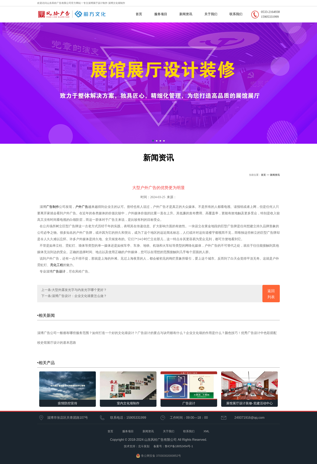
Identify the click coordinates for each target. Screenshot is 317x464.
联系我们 (235, 14)
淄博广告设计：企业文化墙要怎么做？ (79, 296)
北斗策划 (143, 446)
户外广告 (81, 206)
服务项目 (160, 14)
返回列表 (271, 294)
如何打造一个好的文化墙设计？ (114, 333)
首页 (139, 14)
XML (206, 431)
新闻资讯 (185, 14)
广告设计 (59, 271)
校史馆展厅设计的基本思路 (56, 342)
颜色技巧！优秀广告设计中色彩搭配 (251, 333)
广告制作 (52, 206)
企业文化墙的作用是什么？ (205, 333)
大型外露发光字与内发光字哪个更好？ (79, 290)
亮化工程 (56, 265)
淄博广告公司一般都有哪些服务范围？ (64, 333)
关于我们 (210, 14)
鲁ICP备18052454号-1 (179, 446)
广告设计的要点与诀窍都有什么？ (161, 333)
